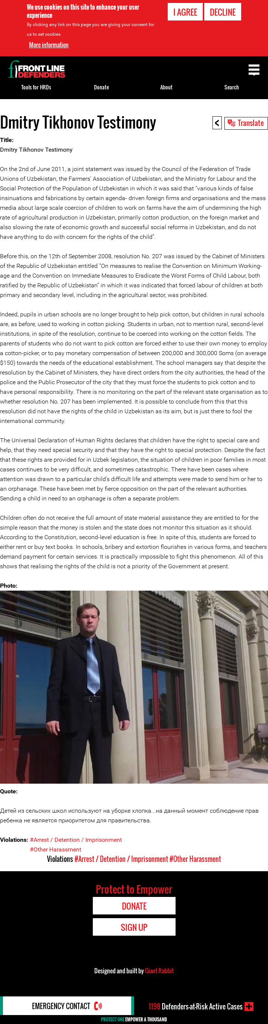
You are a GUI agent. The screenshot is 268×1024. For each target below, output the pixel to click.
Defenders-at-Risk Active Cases (196, 1006)
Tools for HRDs (36, 87)
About (166, 87)
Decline (223, 12)
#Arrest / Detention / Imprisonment (76, 839)
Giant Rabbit (159, 970)
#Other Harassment (55, 849)
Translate (251, 122)
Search (231, 87)
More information (49, 44)
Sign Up (134, 927)
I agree (185, 12)
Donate (101, 87)
